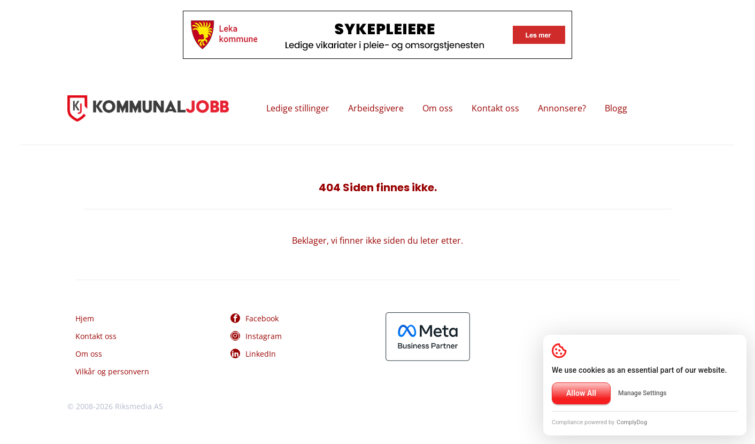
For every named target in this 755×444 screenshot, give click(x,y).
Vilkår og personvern (112, 371)
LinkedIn (260, 354)
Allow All (581, 393)
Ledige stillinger (297, 108)
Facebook (262, 318)
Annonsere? (562, 108)
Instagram (263, 336)
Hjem (84, 318)
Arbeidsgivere (376, 108)
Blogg (616, 108)
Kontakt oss (495, 108)
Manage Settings (642, 393)
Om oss (437, 108)
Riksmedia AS (139, 406)
